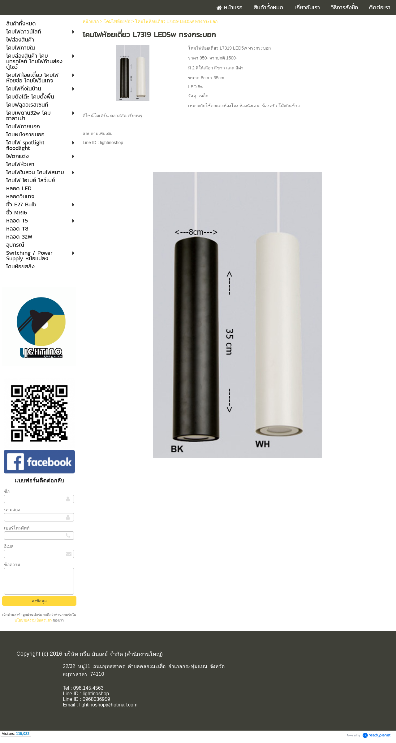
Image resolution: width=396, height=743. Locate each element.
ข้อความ (12, 564)
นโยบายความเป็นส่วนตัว (34, 620)
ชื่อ (7, 491)
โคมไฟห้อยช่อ (117, 21)
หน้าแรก (91, 21)
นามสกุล (12, 509)
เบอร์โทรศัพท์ (16, 527)
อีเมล (9, 546)
